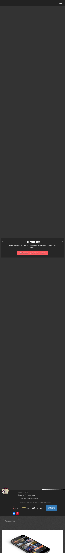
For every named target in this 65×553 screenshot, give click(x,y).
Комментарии (11, 521)
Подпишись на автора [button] (51, 507)
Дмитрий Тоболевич (27, 495)
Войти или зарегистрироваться (32, 253)
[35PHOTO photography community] (10, 3)
